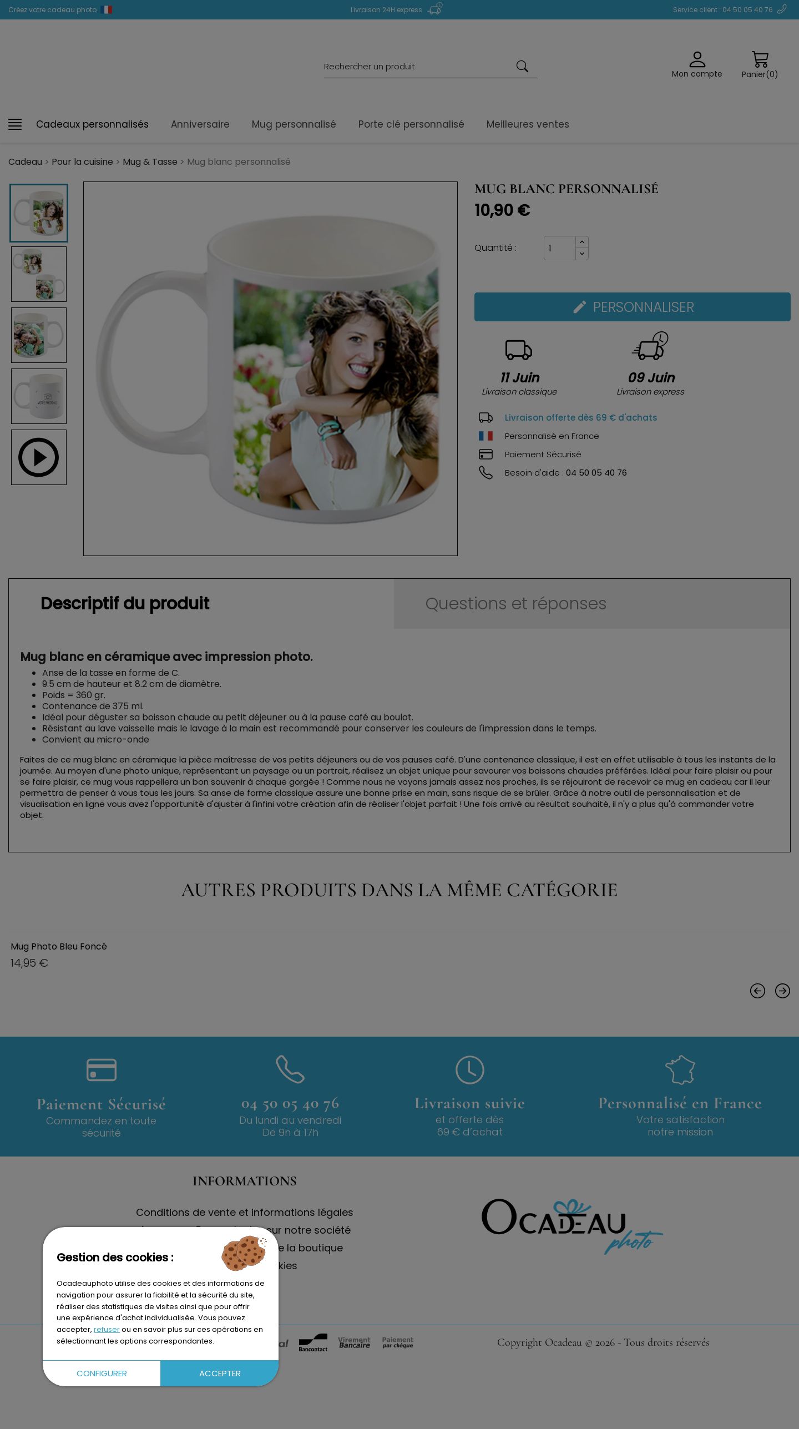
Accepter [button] (220, 1373)
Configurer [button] (102, 1373)
